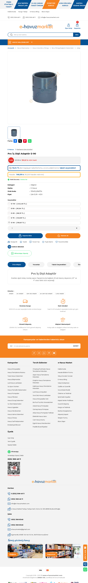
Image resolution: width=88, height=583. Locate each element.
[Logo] (36, 26)
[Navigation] (44, 42)
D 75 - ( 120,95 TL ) (18, 218)
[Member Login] (68, 26)
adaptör (11, 293)
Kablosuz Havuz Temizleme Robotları (42, 387)
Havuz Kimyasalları (14, 369)
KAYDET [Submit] (76, 346)
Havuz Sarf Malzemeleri (16, 421)
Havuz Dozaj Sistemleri (15, 400)
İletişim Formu (62, 418)
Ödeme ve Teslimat (64, 393)
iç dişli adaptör (60, 293)
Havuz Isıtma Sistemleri (16, 414)
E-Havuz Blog (62, 379)
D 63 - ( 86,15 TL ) (18, 213)
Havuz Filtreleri (13, 397)
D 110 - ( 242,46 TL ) (19, 204)
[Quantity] (44, 228)
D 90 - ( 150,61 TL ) (18, 223)
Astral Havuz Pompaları (40, 406)
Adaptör (34, 185)
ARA (76, 35)
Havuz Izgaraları (13, 407)
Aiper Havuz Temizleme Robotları (41, 376)
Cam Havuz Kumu (39, 420)
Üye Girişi (11, 438)
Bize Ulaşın (61, 421)
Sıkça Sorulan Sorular (65, 376)
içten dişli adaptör (32, 293)
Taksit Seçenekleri (59, 264)
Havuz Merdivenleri (14, 411)
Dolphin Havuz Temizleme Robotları (42, 381)
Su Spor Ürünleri (13, 386)
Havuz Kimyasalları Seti (40, 399)
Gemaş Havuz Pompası (40, 409)
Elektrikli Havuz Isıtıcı (40, 416)
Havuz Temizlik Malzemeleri (17, 390)
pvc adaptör (20, 293)
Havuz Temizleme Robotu (16, 372)
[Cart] (77, 26)
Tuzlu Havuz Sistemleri (15, 376)
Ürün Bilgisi (16, 264)
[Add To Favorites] (61, 242)
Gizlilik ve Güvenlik (64, 386)
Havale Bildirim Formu (65, 372)
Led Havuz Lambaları (15, 383)
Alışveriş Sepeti (63, 414)
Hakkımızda (62, 369)
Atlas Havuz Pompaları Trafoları (43, 413)
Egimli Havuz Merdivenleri (41, 423)
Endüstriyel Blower (14, 425)
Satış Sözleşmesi (63, 383)
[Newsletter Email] (44, 346)
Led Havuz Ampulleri (40, 392)
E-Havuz (34, 188)
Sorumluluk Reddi (64, 390)
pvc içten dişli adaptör (46, 293)
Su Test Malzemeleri (14, 404)
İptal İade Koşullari (64, 397)
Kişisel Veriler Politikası (65, 400)
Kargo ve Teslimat (64, 407)
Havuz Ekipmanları (14, 379)
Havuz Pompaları (13, 393)
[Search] (44, 34)
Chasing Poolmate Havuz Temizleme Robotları (41, 370)
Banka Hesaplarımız (65, 411)
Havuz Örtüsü (12, 418)
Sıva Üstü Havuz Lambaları (42, 395)
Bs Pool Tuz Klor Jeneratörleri (43, 402)
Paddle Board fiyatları (40, 427)
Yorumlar (36, 264)
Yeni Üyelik (11, 441)
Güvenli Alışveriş (63, 404)
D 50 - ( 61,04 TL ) (18, 208)
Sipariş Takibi (12, 445)
